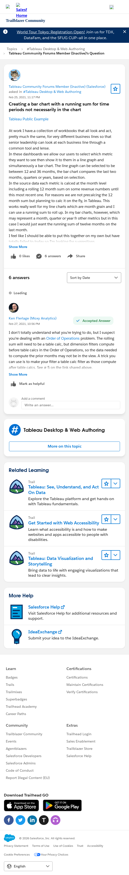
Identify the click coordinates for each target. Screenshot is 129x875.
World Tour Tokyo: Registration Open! (51, 32)
